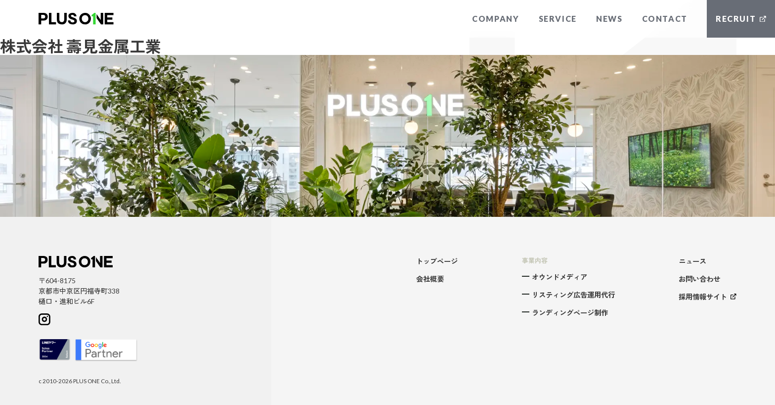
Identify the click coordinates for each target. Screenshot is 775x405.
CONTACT (665, 18)
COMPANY (495, 18)
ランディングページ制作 (570, 312)
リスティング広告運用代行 (573, 295)
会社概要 (430, 279)
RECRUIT (741, 18)
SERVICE (558, 18)
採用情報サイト (707, 297)
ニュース (692, 261)
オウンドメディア (559, 277)
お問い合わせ (699, 279)
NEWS (609, 18)
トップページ (437, 261)
